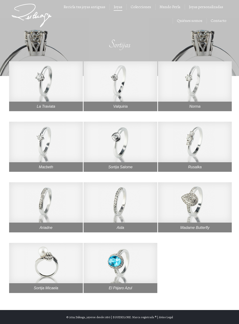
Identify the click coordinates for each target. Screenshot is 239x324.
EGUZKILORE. (122, 317)
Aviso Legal (166, 317)
